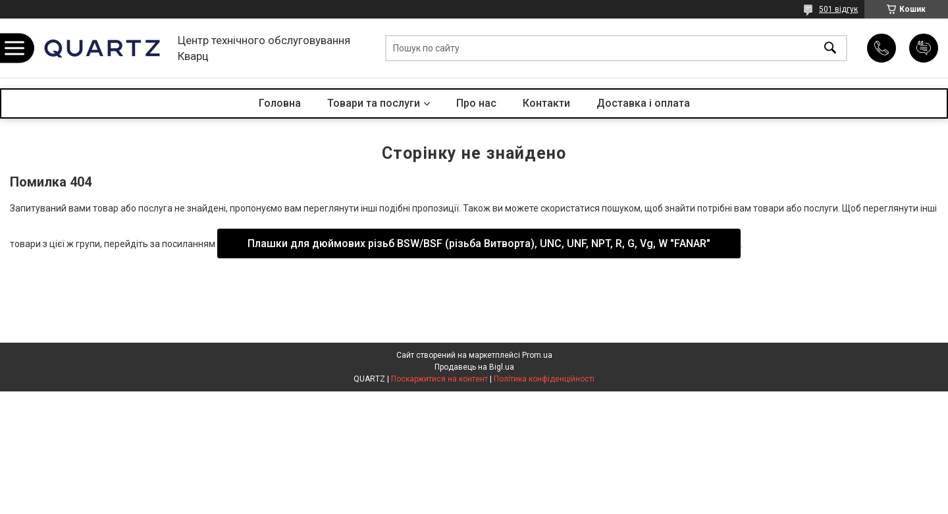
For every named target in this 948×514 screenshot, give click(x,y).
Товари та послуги (373, 103)
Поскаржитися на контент (439, 379)
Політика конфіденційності (544, 379)
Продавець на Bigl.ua (474, 367)
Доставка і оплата (643, 103)
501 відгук (838, 9)
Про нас (476, 103)
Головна (280, 103)
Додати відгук (923, 48)
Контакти (546, 103)
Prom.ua (537, 355)
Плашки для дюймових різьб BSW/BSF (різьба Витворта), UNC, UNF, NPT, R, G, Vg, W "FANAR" (479, 243)
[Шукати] (830, 48)
